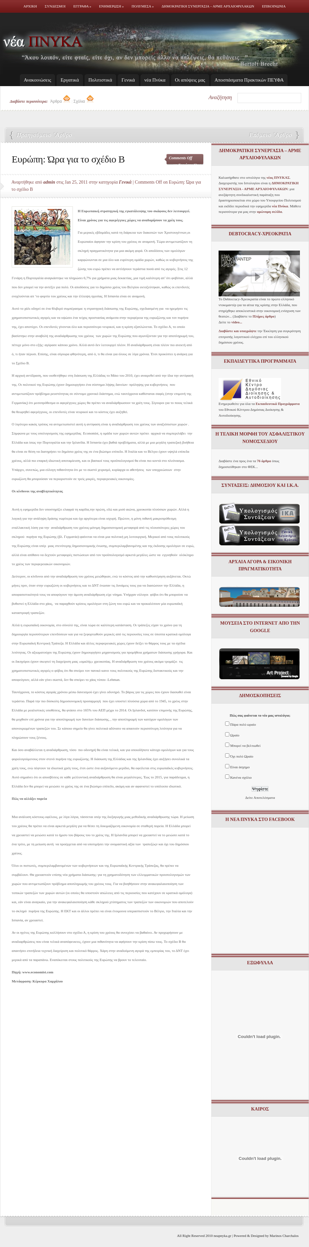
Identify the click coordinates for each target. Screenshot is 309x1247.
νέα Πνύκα (155, 80)
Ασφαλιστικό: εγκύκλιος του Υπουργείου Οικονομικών (270, 135)
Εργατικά (69, 80)
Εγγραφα (82, 6)
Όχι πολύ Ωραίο (241, 756)
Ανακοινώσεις (37, 80)
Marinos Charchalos (284, 1236)
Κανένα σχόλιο (241, 777)
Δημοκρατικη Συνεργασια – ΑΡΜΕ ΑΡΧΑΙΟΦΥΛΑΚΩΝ (208, 6)
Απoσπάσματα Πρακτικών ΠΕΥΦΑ (249, 80)
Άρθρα (60, 101)
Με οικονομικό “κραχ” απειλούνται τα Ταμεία (42, 135)
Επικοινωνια (274, 6)
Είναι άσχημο (240, 767)
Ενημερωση (111, 6)
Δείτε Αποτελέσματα (260, 797)
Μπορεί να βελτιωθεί (245, 745)
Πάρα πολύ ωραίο (243, 724)
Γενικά (128, 80)
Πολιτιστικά (100, 80)
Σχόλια (84, 101)
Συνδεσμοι (55, 6)
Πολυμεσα (143, 6)
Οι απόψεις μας (190, 80)
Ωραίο (234, 735)
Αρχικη (30, 6)
